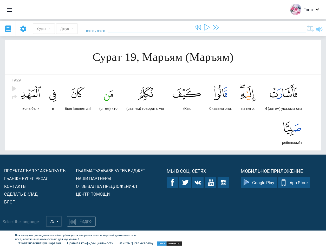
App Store (294, 182)
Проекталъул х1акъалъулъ (35, 170)
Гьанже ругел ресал (26, 178)
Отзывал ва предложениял (106, 186)
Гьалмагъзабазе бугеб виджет (110, 170)
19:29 (16, 80)
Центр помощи (93, 194)
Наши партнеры (93, 178)
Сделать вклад (21, 194)
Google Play (258, 182)
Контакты (15, 186)
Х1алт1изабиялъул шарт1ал (39, 243)
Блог (9, 202)
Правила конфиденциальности (90, 243)
